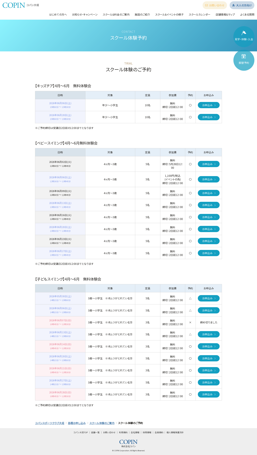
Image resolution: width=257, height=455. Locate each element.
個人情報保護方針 (175, 432)
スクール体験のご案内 (101, 423)
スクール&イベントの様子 (169, 14)
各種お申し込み (77, 423)
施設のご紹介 (142, 14)
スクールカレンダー (199, 14)
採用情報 (147, 432)
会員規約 (159, 432)
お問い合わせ (214, 5)
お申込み (209, 105)
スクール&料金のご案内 (116, 14)
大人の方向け (242, 5)
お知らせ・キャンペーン (85, 14)
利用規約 (123, 432)
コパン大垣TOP (80, 432)
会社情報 (135, 432)
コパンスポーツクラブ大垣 (49, 423)
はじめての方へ (58, 14)
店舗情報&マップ (225, 14)
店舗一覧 (95, 432)
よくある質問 (247, 14)
